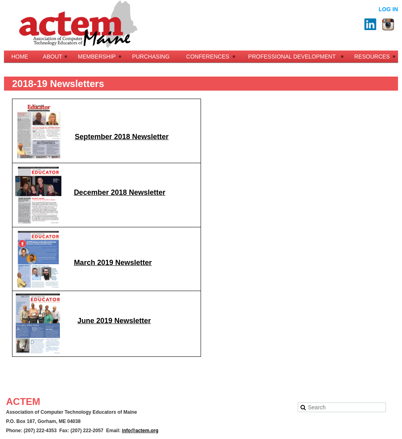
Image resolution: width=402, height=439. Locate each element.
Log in (388, 9)
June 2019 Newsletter (114, 321)
